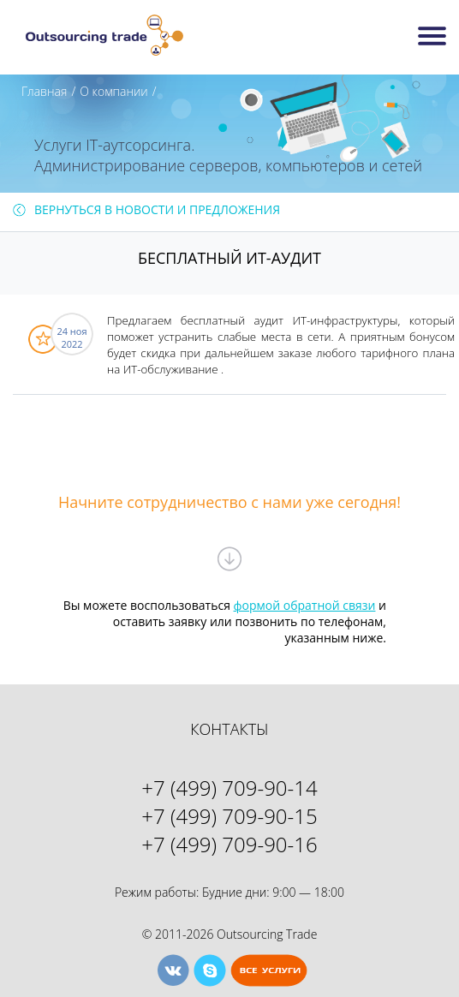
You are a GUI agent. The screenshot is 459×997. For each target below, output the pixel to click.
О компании (114, 91)
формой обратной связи (305, 605)
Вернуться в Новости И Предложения (157, 209)
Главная (44, 91)
